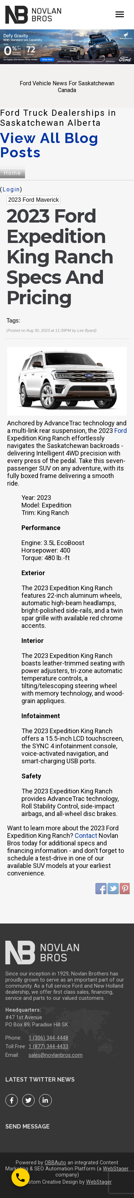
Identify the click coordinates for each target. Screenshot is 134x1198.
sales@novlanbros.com (56, 1055)
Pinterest (125, 888)
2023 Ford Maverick (33, 200)
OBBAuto (55, 1163)
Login (11, 189)
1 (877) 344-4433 (48, 1047)
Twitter (113, 888)
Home (12, 173)
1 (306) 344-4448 (48, 1038)
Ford (120, 430)
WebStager (116, 1169)
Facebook (101, 888)
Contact (86, 835)
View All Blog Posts (49, 145)
